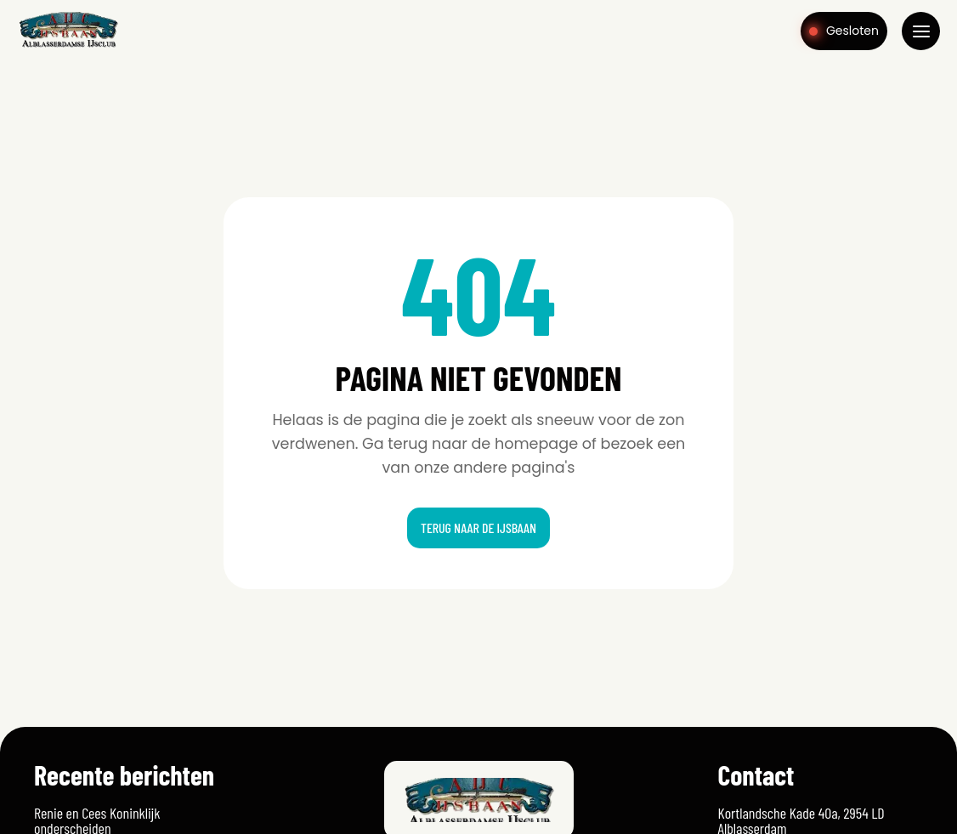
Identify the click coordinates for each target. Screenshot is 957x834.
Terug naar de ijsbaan (478, 527)
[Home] (68, 45)
